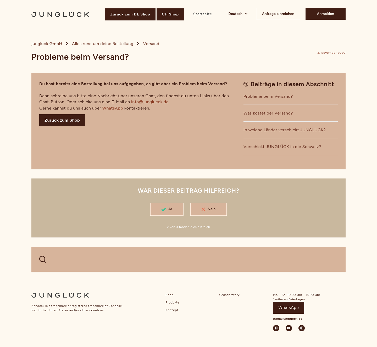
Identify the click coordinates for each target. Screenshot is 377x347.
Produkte (173, 302)
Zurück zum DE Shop (130, 14)
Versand (151, 43)
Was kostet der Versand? (268, 113)
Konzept (172, 310)
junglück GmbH (46, 43)
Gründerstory (229, 295)
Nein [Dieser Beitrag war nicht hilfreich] (211, 209)
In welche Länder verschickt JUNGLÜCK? (284, 129)
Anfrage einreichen (278, 14)
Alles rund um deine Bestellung (103, 43)
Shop (170, 295)
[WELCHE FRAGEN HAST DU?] (188, 259)
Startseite (202, 14)
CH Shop (170, 14)
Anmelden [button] (325, 14)
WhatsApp (112, 108)
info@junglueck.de (150, 101)
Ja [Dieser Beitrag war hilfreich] (170, 209)
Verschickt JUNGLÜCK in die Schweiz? (282, 146)
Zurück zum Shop (62, 120)
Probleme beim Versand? (268, 96)
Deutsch (235, 14)
